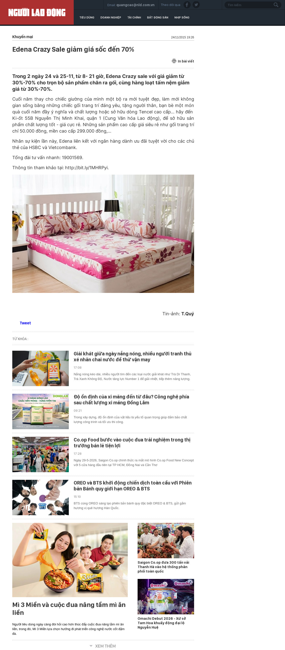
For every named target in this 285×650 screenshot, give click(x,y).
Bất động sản (157, 17)
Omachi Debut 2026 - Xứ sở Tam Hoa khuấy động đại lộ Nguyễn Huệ (162, 623)
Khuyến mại (22, 36)
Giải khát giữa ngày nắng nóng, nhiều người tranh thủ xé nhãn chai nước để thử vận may (132, 357)
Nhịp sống (181, 17)
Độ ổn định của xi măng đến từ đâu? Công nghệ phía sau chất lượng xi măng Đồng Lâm (131, 400)
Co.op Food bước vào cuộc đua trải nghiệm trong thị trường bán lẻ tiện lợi (132, 443)
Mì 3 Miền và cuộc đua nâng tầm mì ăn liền (69, 609)
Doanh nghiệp (110, 17)
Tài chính (134, 17)
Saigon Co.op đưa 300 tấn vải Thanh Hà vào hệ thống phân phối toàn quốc (163, 567)
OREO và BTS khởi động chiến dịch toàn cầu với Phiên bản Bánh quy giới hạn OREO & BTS (133, 486)
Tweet (25, 323)
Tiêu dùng (86, 17)
